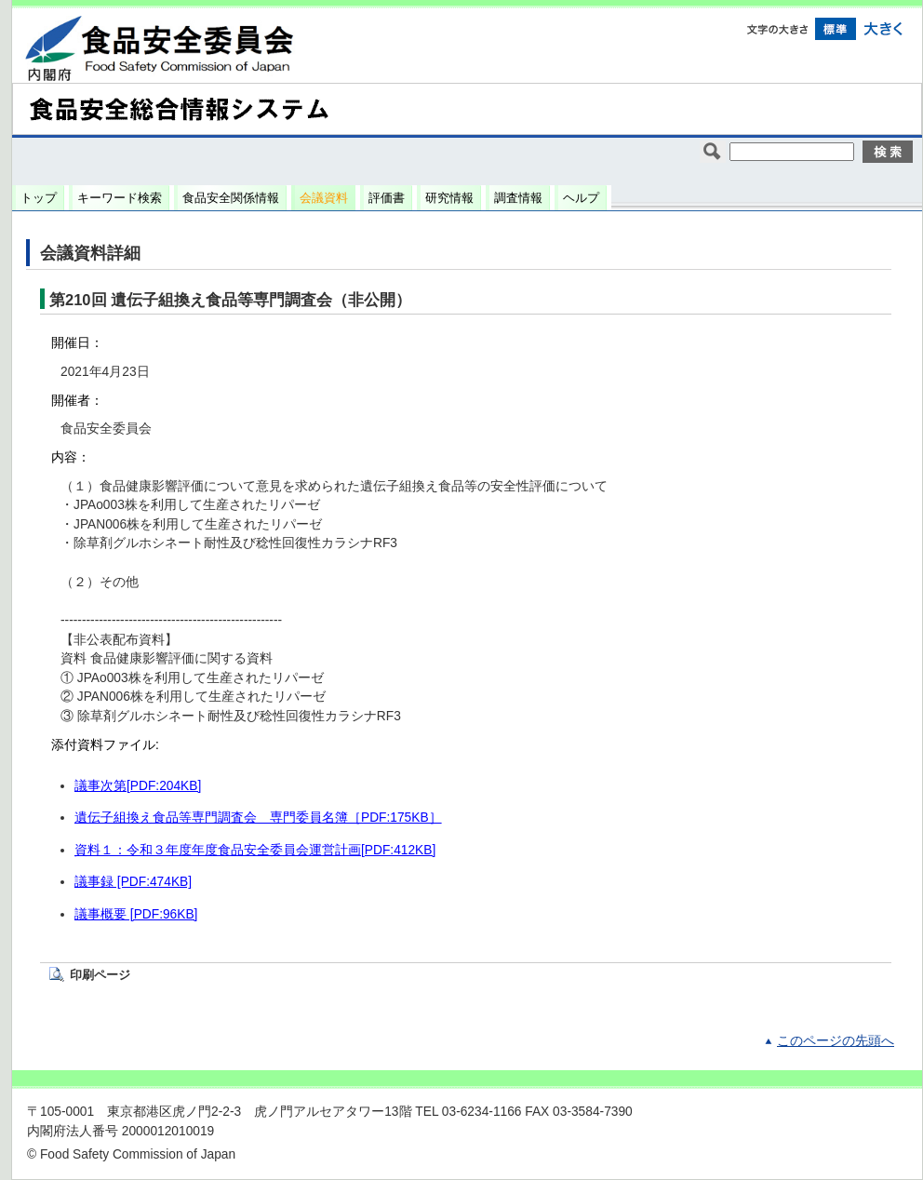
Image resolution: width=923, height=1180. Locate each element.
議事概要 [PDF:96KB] (135, 914)
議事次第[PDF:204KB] (137, 786)
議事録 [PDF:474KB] (133, 882)
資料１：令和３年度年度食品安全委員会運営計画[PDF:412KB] (254, 850)
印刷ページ (100, 975)
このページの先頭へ (835, 1041)
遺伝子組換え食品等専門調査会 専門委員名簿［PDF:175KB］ (258, 818)
